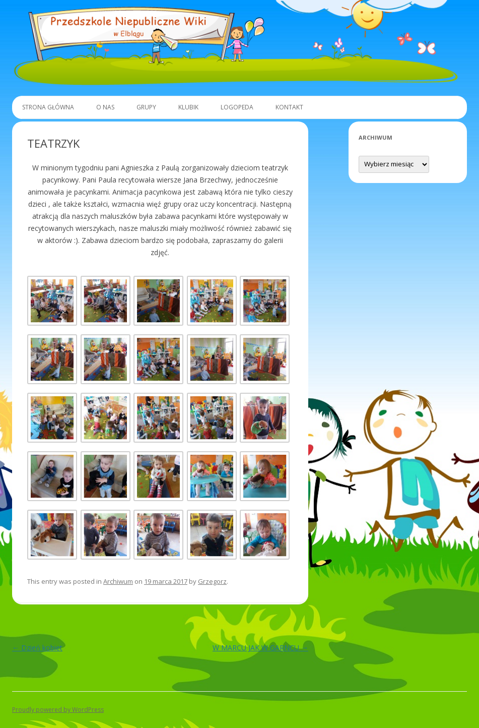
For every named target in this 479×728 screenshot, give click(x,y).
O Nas (105, 107)
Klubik (188, 107)
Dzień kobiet (37, 647)
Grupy (146, 107)
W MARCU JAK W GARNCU (260, 647)
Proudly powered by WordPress (58, 709)
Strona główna (48, 107)
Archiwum (118, 581)
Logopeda (237, 107)
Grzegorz (212, 581)
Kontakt (289, 107)
